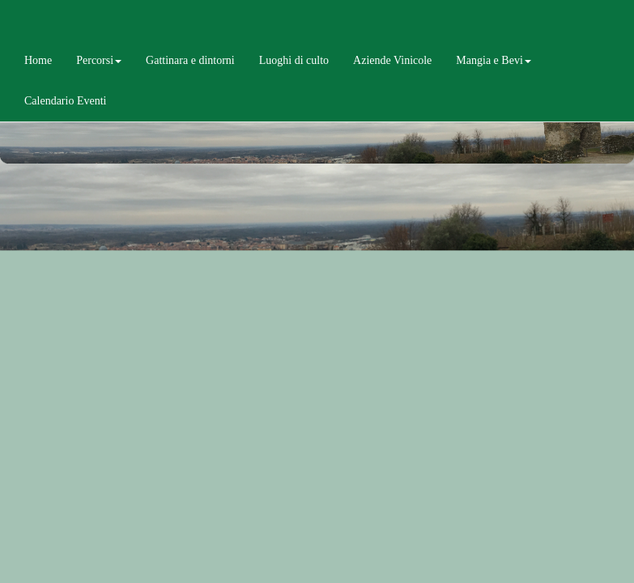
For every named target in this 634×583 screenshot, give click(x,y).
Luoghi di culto (294, 60)
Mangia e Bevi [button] (493, 60)
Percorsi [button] (98, 60)
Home (38, 60)
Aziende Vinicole (392, 60)
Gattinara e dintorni (190, 60)
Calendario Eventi (65, 101)
